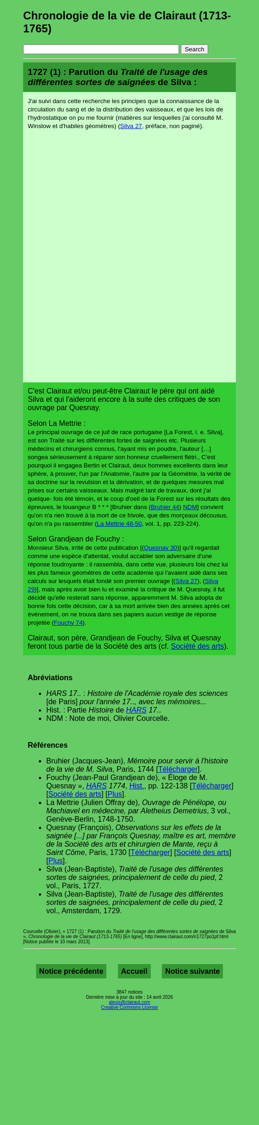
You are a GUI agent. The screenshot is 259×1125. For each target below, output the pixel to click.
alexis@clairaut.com (129, 1002)
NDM (190, 507)
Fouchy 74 (68, 622)
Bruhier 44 (165, 507)
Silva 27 (131, 126)
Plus (115, 794)
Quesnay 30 (160, 547)
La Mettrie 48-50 (119, 523)
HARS (136, 710)
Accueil (134, 971)
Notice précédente (71, 971)
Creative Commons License (129, 1007)
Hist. (137, 786)
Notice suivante (192, 971)
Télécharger (177, 769)
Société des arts (197, 646)
